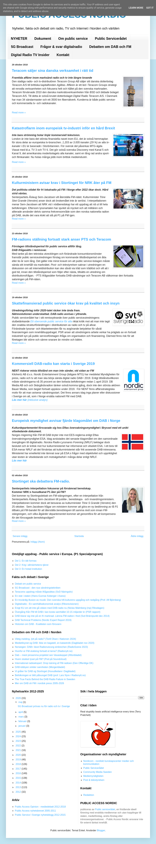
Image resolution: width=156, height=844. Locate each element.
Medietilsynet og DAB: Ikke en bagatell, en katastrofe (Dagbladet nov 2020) (54, 643)
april (21, 712)
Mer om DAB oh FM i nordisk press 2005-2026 (39, 683)
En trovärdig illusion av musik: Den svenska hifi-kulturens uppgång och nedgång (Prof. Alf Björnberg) (68, 600)
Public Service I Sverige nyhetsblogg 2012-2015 (40, 815)
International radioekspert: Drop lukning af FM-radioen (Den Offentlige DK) (54, 663)
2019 (19, 759)
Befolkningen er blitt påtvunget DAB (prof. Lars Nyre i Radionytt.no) (50, 675)
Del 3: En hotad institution (28, 569)
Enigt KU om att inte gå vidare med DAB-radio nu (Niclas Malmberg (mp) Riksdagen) (59, 608)
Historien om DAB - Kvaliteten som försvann (38, 624)
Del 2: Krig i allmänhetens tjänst (31, 565)
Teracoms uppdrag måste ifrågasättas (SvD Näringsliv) (44, 592)
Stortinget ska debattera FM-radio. (41, 481)
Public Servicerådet (111, 38)
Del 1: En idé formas (25, 561)
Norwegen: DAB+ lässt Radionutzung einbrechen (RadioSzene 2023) (51, 647)
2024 (19, 736)
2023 (19, 741)
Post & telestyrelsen (93, 780)
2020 (19, 755)
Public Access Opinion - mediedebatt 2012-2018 (40, 806)
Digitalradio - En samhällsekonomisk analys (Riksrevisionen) (47, 604)
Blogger (101, 830)
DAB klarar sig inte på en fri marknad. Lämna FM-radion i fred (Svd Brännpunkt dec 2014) (62, 616)
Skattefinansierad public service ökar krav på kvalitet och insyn (66, 303)
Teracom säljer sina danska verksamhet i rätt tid (52, 71)
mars (21, 716)
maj (20, 702)
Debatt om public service (28, 583)
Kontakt (63, 55)
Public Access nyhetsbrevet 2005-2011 (35, 810)
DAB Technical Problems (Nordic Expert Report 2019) (43, 620)
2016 (19, 773)
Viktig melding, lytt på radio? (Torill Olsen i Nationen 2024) (45, 639)
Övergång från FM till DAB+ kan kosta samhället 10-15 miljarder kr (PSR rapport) (57, 612)
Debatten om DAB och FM (110, 47)
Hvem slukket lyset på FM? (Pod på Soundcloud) (41, 659)
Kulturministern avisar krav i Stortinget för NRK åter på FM (61, 183)
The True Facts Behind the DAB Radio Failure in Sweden (45, 679)
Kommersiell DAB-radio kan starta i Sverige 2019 (53, 364)
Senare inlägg (20, 536)
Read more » (19, 112)
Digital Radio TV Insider (30, 55)
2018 (19, 764)
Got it (149, 7)
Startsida (79, 536)
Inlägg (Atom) (38, 542)
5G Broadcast (22, 47)
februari (22, 721)
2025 (19, 732)
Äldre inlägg (137, 536)
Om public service (73, 38)
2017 (19, 768)
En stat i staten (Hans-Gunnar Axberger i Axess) (40, 596)
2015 (19, 778)
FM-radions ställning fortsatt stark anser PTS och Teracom (61, 239)
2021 (19, 750)
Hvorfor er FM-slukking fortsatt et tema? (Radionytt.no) (43, 651)
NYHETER (19, 38)
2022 (19, 745)
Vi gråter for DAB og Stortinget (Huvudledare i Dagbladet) (45, 671)
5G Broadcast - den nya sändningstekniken (37, 587)
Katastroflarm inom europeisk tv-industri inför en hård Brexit (63, 128)
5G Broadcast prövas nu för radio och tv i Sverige (44, 706)
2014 (19, 782)
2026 (19, 698)
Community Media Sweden (97, 772)
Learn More (136, 7)
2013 (19, 787)
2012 (19, 792)
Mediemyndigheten (93, 776)
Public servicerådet (105, 809)
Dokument (42, 38)
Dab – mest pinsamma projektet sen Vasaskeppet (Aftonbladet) (48, 655)
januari (22, 726)
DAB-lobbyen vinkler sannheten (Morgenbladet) (40, 667)
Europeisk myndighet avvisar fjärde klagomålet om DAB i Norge (66, 421)
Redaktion (88, 795)
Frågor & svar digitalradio (61, 47)
